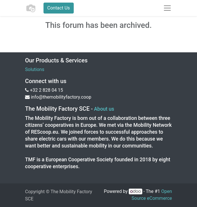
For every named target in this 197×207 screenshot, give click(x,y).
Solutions (34, 69)
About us (104, 109)
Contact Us (58, 8)
